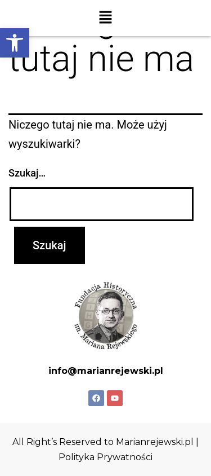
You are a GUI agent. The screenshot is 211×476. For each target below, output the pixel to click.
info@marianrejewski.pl (105, 370)
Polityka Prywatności (105, 457)
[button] (14, 43)
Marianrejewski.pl (155, 442)
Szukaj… (27, 173)
